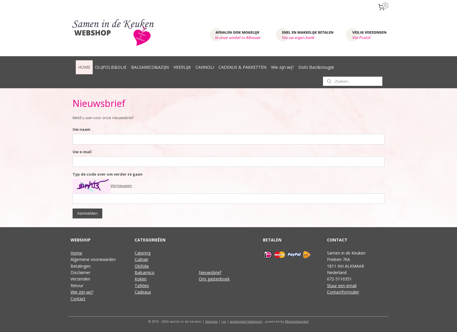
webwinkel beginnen (246, 321)
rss (224, 321)
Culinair (141, 259)
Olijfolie (142, 266)
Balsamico (144, 272)
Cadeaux (143, 292)
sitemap (211, 321)
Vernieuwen (121, 185)
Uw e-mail (82, 151)
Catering (142, 253)
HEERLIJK (182, 67)
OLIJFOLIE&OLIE (110, 67)
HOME (84, 67)
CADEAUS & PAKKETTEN (242, 67)
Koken (141, 279)
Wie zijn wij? (282, 67)
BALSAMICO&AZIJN (150, 67)
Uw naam (81, 129)
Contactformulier (343, 292)
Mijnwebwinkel (297, 321)
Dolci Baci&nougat (316, 67)
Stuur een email (341, 285)
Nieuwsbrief (210, 272)
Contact (78, 298)
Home (76, 253)
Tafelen (142, 285)
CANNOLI (205, 67)
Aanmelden (87, 213)
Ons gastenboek (214, 279)
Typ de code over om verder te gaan (108, 174)
